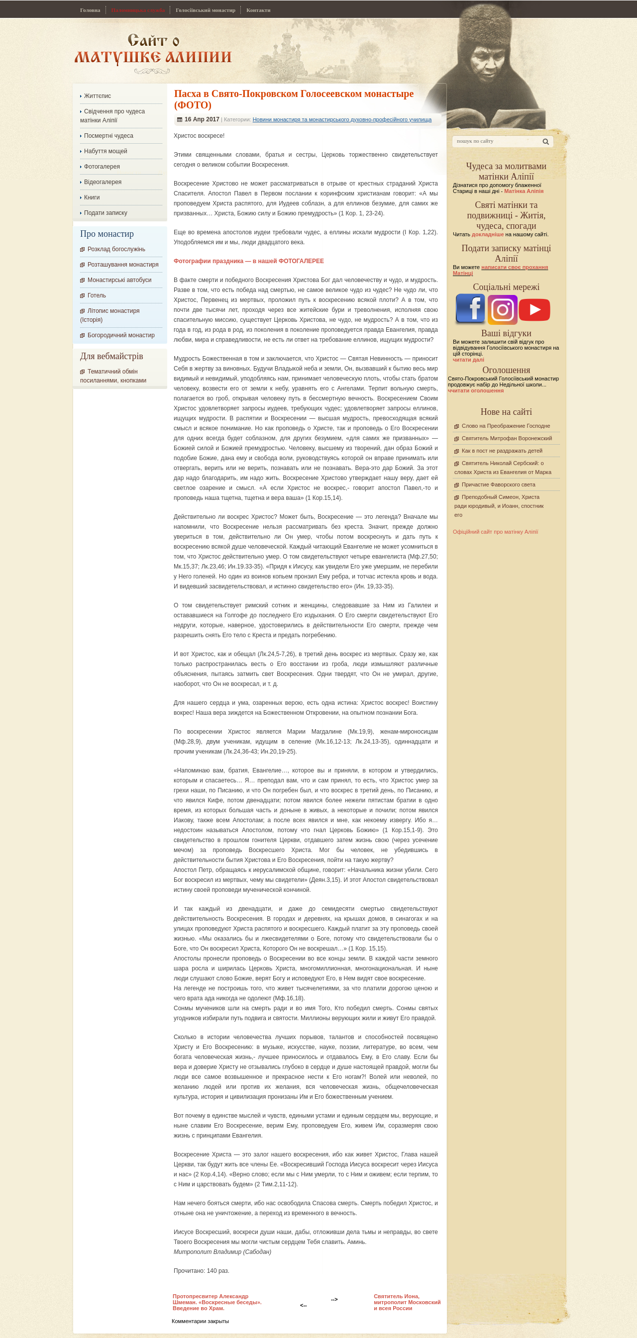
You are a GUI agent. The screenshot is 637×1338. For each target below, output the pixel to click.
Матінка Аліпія (523, 191)
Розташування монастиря (123, 264)
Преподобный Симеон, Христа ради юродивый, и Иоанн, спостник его (498, 506)
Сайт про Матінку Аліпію (153, 53)
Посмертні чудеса (108, 135)
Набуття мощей (105, 151)
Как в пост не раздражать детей (502, 451)
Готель (97, 295)
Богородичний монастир (121, 335)
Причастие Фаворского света (498, 484)
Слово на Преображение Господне (506, 426)
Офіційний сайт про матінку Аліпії (495, 532)
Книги (92, 197)
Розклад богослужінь (116, 249)
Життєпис (97, 96)
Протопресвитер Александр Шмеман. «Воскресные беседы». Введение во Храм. (217, 1302)
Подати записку (105, 212)
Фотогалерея (102, 166)
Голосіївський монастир (205, 10)
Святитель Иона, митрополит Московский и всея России (407, 1302)
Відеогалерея (102, 182)
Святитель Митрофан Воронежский (507, 438)
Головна (90, 10)
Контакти (258, 10)
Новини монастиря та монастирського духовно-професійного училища (342, 119)
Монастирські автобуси (119, 280)
